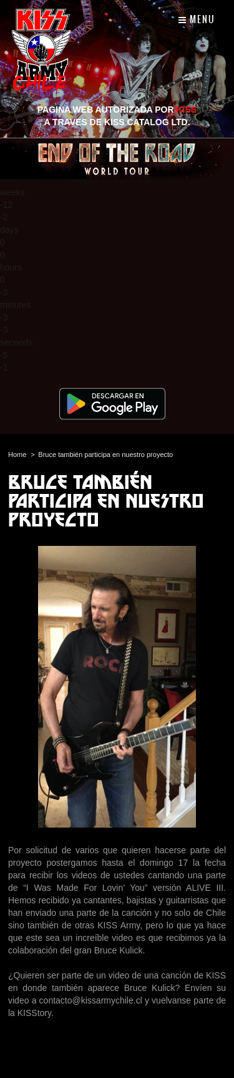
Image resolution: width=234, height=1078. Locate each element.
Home (17, 454)
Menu (196, 19)
